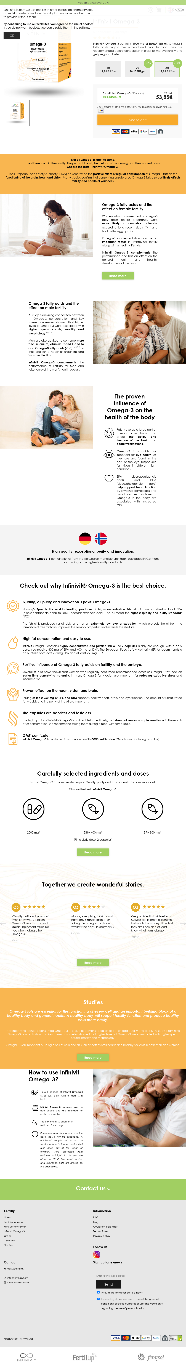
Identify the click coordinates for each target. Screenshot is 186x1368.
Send (108, 1284)
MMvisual (26, 1338)
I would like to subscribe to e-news (121, 1292)
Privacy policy (101, 1235)
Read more (93, 852)
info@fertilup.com (17, 1277)
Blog (95, 1221)
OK (12, 35)
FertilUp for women (15, 1226)
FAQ (95, 1217)
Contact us (93, 1188)
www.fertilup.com (18, 1282)
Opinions (9, 1240)
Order (7, 1235)
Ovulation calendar (105, 1226)
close (178, 9)
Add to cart (138, 120)
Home (7, 1217)
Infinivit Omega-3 (14, 1231)
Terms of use (100, 1231)
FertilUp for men (13, 1221)
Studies (8, 1245)
